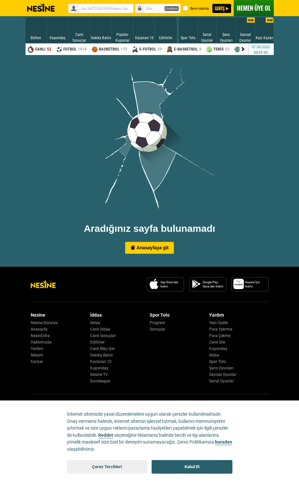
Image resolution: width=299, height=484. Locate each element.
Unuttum (172, 8)
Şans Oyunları (221, 368)
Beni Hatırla (196, 8)
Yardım (37, 348)
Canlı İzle (217, 342)
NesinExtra (40, 335)
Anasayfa (39, 329)
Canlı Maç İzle (102, 348)
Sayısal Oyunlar (222, 374)
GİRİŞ (220, 8)
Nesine (41, 7)
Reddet (105, 435)
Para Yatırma (220, 329)
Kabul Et (192, 466)
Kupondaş (99, 368)
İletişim (37, 355)
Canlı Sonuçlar (103, 335)
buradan (223, 442)
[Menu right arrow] (243, 49)
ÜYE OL (254, 8)
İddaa (95, 323)
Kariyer (37, 361)
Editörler (97, 342)
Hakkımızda (41, 342)
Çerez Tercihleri (107, 466)
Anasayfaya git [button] (150, 247)
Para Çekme (219, 335)
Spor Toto (217, 361)
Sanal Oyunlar (221, 381)
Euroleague (100, 381)
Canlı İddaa (100, 329)
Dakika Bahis (101, 355)
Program (157, 323)
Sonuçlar (157, 329)
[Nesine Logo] (43, 284)
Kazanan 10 (101, 361)
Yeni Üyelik (218, 323)
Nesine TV (99, 374)
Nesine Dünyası (44, 323)
